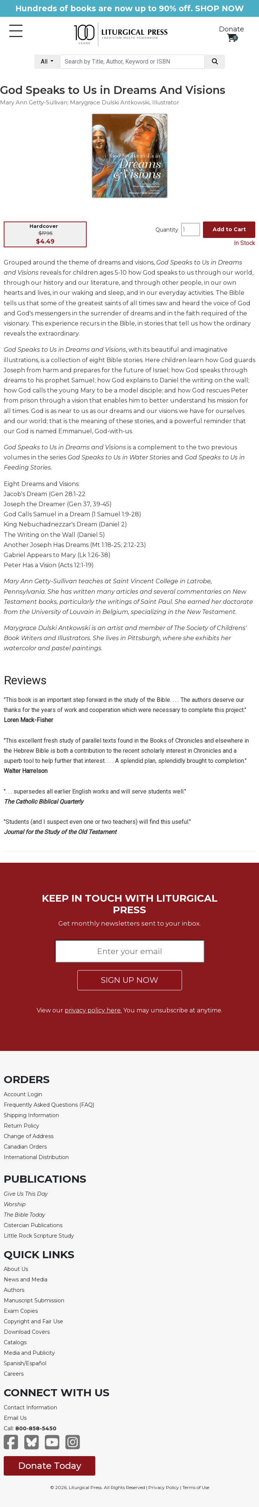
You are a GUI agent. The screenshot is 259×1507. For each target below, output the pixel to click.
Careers (14, 1373)
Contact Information (30, 1407)
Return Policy (21, 1125)
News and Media (25, 1279)
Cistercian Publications (33, 1225)
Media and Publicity (29, 1352)
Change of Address (28, 1136)
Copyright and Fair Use (33, 1321)
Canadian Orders (25, 1146)
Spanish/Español (25, 1363)
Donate (231, 29)
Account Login (23, 1094)
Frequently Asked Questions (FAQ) (49, 1104)
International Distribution (36, 1157)
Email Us (15, 1418)
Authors (14, 1290)
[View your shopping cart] (231, 37)
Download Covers (27, 1332)
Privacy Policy (163, 1487)
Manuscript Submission (34, 1300)
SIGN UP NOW (129, 980)
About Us (16, 1269)
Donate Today (49, 1465)
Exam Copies (21, 1311)
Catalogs (15, 1342)
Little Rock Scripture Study (39, 1235)
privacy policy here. (93, 1010)
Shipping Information (31, 1115)
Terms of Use (195, 1487)
